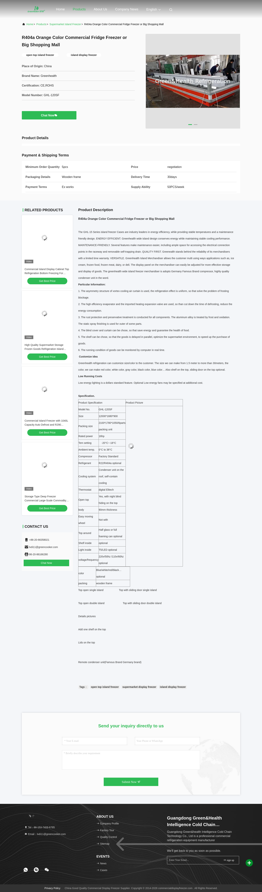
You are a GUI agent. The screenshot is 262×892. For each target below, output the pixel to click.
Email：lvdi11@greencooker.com (45, 834)
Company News (126, 9)
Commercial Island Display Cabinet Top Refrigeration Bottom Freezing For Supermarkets (47, 273)
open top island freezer (105, 686)
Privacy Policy (52, 888)
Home (60, 9)
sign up (228, 860)
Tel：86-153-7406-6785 (39, 827)
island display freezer (173, 686)
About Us (100, 9)
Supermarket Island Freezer (65, 24)
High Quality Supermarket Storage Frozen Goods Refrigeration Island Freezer (44, 348)
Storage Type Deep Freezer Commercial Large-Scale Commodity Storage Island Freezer (45, 500)
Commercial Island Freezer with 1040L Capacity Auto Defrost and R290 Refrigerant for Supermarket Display (46, 424)
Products (79, 9)
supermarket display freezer (139, 686)
